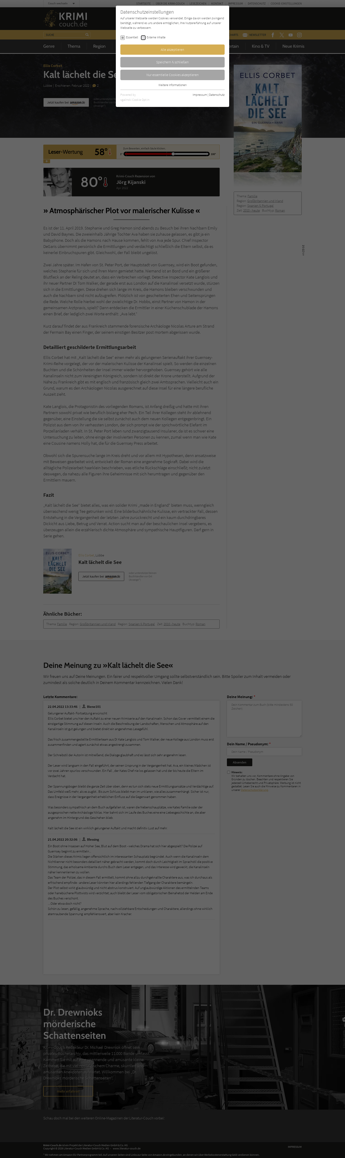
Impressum (200, 95)
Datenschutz (217, 95)
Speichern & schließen (172, 62)
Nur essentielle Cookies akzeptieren (172, 74)
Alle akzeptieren (172, 49)
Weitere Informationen (172, 85)
